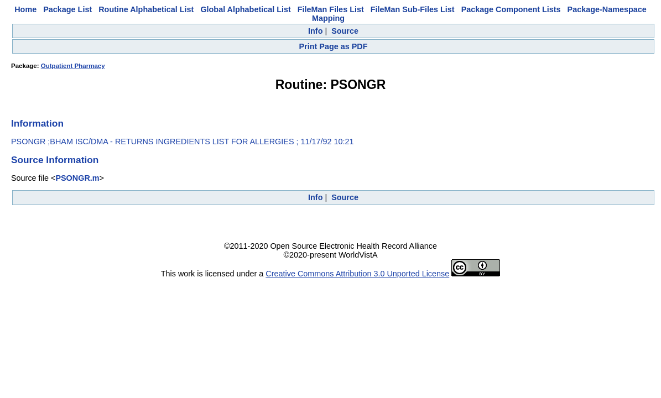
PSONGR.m (77, 178)
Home (25, 9)
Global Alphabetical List (245, 9)
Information (37, 123)
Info (315, 31)
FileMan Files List (331, 9)
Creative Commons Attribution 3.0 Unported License (357, 273)
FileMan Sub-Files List (413, 9)
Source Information (54, 159)
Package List (67, 9)
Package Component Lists (511, 9)
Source (344, 31)
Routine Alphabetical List (146, 9)
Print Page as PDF (333, 46)
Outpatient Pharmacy (73, 65)
